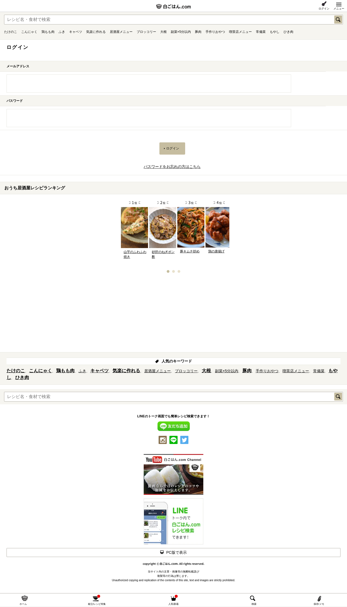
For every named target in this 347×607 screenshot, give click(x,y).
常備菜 (261, 32)
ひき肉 (288, 32)
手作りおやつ (215, 32)
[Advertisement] (173, 314)
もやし (274, 32)
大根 (163, 32)
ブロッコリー (146, 32)
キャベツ (75, 32)
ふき (62, 32)
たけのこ (10, 32)
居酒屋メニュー (121, 32)
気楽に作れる (96, 32)
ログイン (324, 8)
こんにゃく (29, 32)
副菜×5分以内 (181, 32)
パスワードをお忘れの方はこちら (172, 166)
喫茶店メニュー (240, 32)
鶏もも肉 (47, 32)
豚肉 (198, 32)
